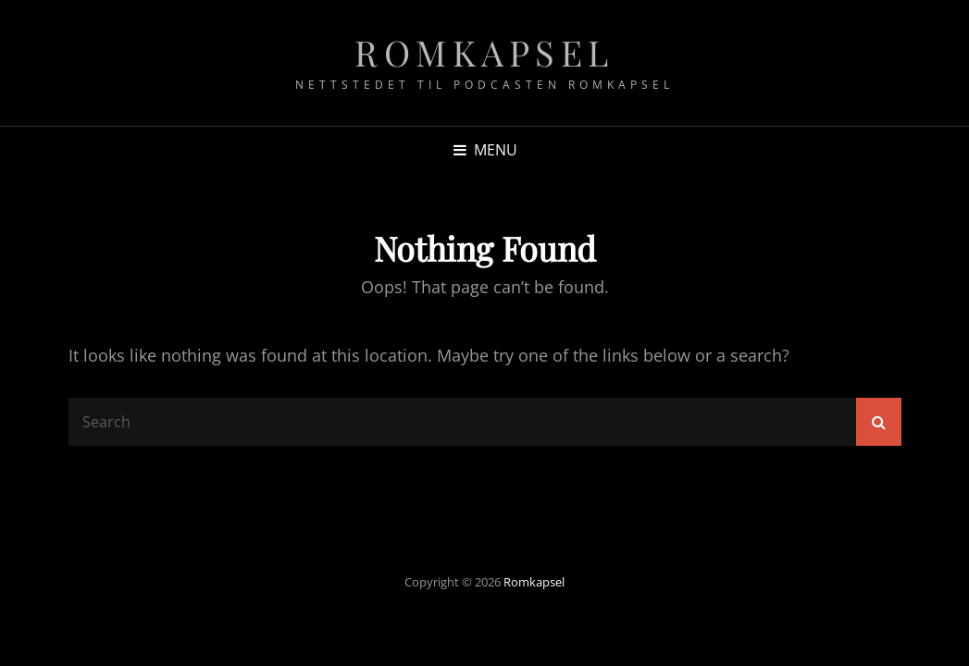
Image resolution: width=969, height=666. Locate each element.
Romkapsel (484, 52)
